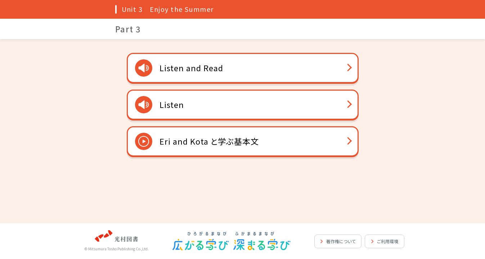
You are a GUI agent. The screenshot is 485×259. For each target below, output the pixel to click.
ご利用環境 (387, 241)
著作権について (340, 241)
